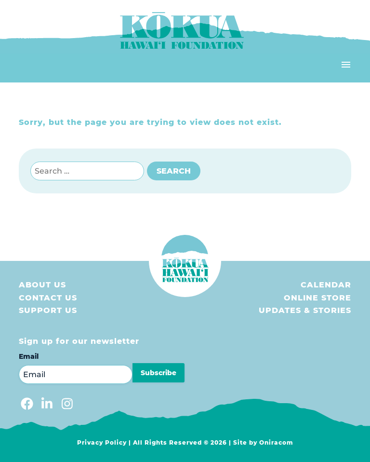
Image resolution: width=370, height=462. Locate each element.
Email (29, 356)
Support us (48, 310)
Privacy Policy (102, 442)
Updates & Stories (305, 310)
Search (174, 171)
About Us (42, 284)
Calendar (326, 284)
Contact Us (48, 297)
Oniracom (276, 442)
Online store (317, 297)
